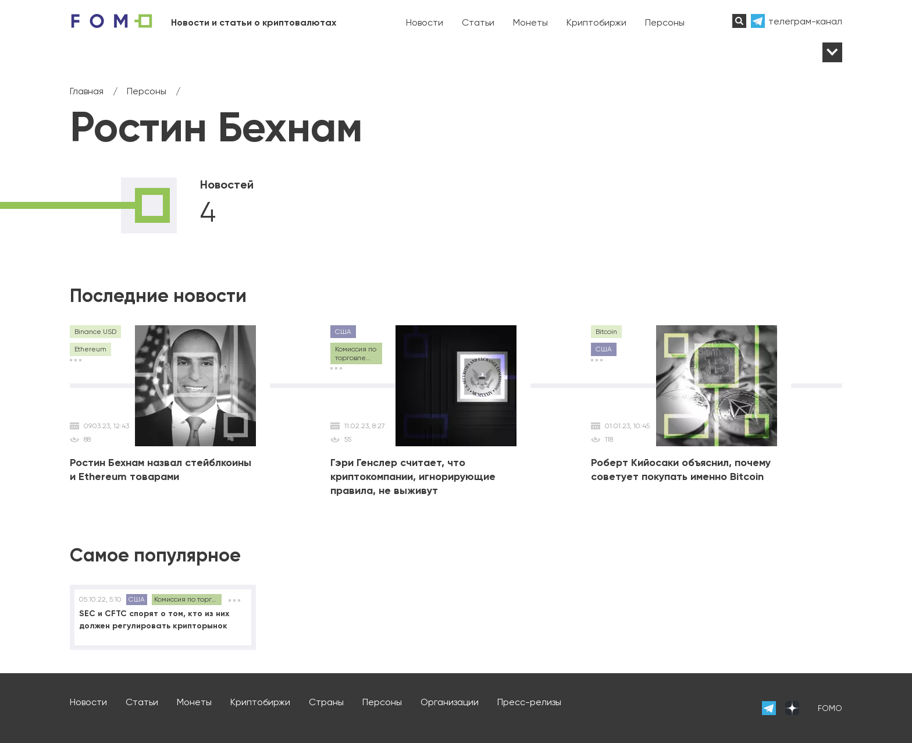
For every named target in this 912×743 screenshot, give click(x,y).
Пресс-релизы (529, 702)
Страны (326, 702)
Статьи (478, 22)
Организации (450, 702)
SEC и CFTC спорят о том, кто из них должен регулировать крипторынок (154, 620)
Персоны (665, 22)
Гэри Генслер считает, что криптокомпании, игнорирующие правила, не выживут (413, 476)
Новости (424, 22)
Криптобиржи (596, 22)
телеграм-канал (805, 21)
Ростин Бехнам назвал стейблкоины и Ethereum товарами (160, 469)
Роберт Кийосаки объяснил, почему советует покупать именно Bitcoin (681, 469)
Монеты (530, 22)
